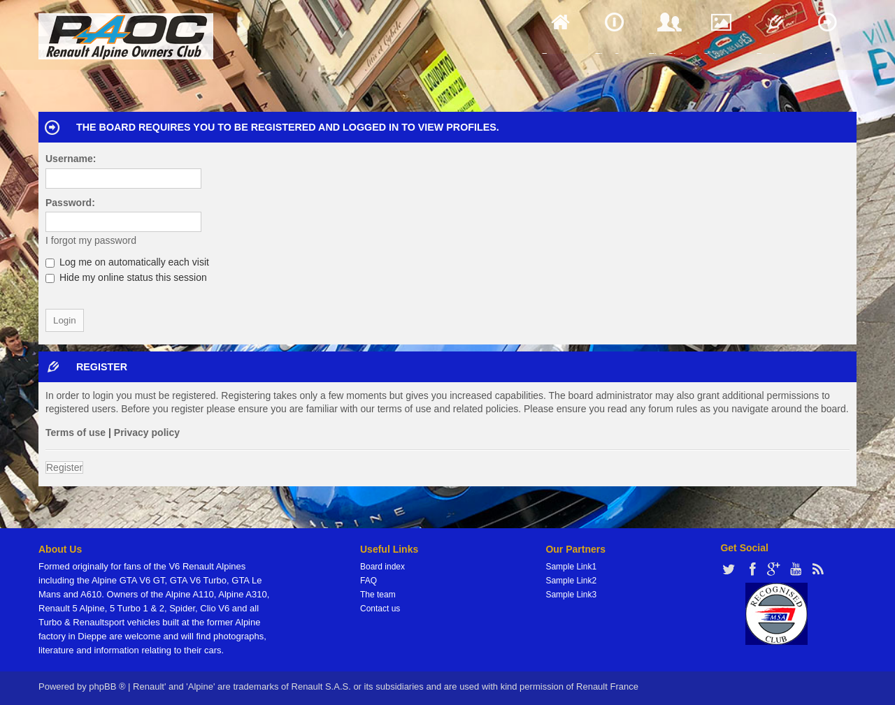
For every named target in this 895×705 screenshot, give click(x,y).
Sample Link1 (570, 567)
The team (378, 594)
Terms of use (75, 432)
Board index (382, 567)
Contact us (380, 608)
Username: (70, 158)
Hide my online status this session (126, 277)
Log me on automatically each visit (127, 262)
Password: (70, 202)
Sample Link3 (570, 594)
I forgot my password (90, 240)
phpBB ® (107, 686)
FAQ (368, 581)
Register (64, 467)
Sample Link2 (570, 581)
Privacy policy (147, 432)
